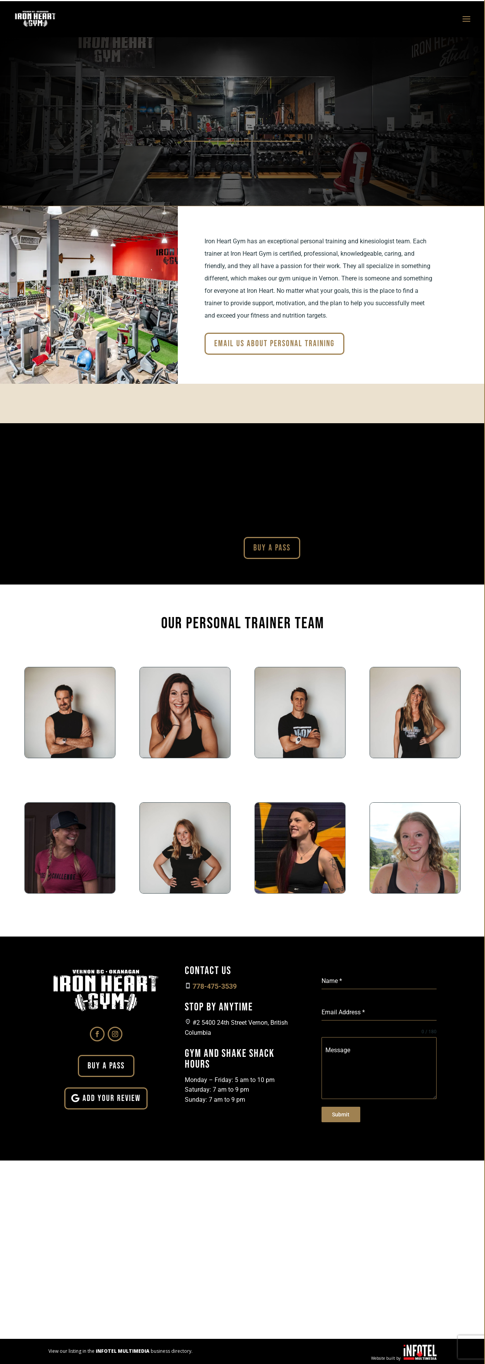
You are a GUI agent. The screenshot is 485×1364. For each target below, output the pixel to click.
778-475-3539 (215, 986)
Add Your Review (112, 1098)
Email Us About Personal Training (274, 343)
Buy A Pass (272, 548)
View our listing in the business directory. (120, 1349)
